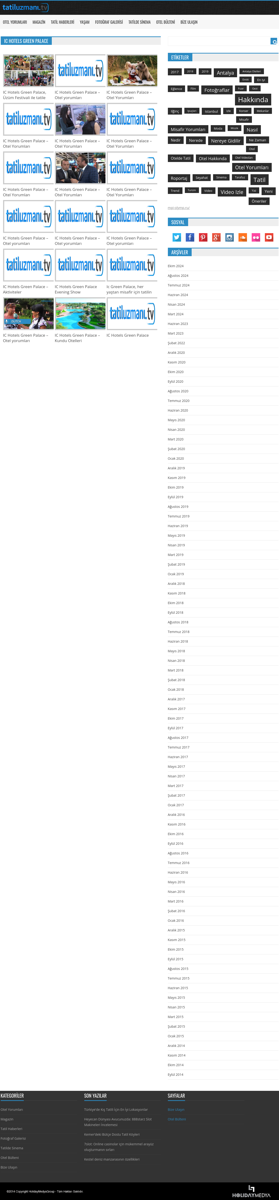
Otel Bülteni (165, 22)
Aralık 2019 (176, 468)
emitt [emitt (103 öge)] (246, 79)
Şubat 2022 (176, 343)
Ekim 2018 (176, 603)
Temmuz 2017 (179, 747)
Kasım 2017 (177, 708)
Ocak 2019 (176, 574)
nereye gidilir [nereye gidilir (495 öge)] (226, 141)
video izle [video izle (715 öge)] (232, 192)
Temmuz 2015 (179, 978)
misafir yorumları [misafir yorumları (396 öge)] (188, 129)
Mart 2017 (176, 785)
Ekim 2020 (176, 372)
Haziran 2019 (178, 526)
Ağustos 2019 (178, 506)
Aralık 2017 (176, 699)
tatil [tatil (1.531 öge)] (260, 179)
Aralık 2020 (176, 352)
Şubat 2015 (176, 1026)
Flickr (256, 237)
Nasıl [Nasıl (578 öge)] (252, 129)
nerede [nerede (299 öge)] (196, 140)
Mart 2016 (176, 901)
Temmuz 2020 (179, 400)
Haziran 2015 (178, 988)
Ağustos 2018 (178, 622)
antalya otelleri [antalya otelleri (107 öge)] (252, 71)
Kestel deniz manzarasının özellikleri (112, 1159)
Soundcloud (243, 237)
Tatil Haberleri (62, 22)
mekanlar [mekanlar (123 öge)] (263, 111)
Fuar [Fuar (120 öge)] (241, 88)
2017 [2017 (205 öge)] (175, 71)
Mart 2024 (176, 314)
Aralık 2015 (176, 930)
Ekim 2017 (176, 718)
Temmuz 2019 (179, 516)
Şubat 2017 (176, 795)
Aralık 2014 (176, 1045)
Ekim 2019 (176, 487)
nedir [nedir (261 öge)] (176, 140)
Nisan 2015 (176, 1007)
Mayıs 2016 (176, 882)
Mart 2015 (176, 1017)
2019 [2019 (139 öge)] (205, 71)
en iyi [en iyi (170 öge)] (261, 80)
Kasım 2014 (177, 1055)
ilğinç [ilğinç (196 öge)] (175, 111)
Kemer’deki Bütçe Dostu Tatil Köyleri (112, 1134)
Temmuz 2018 (179, 631)
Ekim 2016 (176, 834)
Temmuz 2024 (179, 285)
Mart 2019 (176, 554)
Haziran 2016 (178, 872)
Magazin (38, 22)
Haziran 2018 (178, 641)
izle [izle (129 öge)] (228, 111)
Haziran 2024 (178, 295)
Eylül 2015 (175, 959)
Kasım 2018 (177, 593)
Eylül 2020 (175, 381)
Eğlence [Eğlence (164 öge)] (176, 89)
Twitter (177, 237)
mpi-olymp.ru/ (179, 207)
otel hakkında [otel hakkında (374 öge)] (213, 158)
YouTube (269, 237)
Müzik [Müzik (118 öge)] (234, 128)
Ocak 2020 (176, 458)
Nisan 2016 (176, 891)
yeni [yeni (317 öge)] (269, 191)
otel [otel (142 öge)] (252, 149)
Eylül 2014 (175, 1074)
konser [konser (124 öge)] (243, 111)
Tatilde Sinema (140, 22)
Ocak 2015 (176, 1036)
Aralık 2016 (176, 814)
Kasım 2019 (177, 477)
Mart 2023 (176, 333)
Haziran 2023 (178, 323)
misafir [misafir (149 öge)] (244, 119)
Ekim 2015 (176, 949)
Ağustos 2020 (178, 391)
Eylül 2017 (175, 728)
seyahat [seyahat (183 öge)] (202, 177)
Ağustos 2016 (178, 853)
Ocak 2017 (176, 805)
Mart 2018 (176, 670)
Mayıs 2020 (176, 420)
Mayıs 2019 (176, 535)
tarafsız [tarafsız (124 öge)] (240, 177)
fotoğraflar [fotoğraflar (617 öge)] (217, 90)
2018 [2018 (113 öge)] (190, 71)
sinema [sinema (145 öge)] (221, 177)
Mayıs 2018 (176, 651)
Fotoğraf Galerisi (109, 22)
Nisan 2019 (176, 545)
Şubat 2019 (176, 564)
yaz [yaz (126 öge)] (254, 190)
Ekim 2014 (176, 1065)
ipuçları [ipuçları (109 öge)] (191, 110)
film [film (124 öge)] (193, 88)
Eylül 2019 (175, 497)
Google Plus (216, 237)
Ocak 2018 (176, 689)
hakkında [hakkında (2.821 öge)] (253, 99)
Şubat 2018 (176, 680)
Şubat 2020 (176, 449)
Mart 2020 (176, 439)
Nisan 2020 (176, 429)
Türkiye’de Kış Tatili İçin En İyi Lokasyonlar (116, 1109)
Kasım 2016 (177, 824)
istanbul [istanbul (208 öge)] (211, 111)
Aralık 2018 (176, 583)
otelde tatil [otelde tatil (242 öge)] (180, 158)
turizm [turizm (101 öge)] (192, 190)
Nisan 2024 (176, 304)
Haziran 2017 (178, 757)
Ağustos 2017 (178, 737)
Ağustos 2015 (178, 968)
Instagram (229, 237)
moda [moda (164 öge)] (218, 128)
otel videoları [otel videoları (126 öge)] (244, 157)
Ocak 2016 (176, 920)
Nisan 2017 (176, 776)
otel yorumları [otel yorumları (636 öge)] (252, 167)
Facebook (190, 237)
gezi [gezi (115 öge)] (255, 88)
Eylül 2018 (175, 612)
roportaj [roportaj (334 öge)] (179, 178)
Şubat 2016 (176, 911)
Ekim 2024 (176, 266)
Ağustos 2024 (178, 275)
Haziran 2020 (178, 410)
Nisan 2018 (176, 660)
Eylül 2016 (175, 843)
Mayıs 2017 (176, 766)
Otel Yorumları (15, 22)
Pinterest (203, 237)
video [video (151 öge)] (208, 191)
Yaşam (84, 22)
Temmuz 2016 (179, 862)
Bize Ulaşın (189, 22)
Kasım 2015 (177, 940)
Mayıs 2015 (176, 997)
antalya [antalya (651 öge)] (225, 72)
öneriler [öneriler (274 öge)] (259, 201)
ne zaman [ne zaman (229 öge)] (257, 140)
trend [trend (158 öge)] (175, 191)
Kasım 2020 (177, 362)
